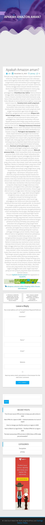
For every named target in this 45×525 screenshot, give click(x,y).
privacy (33, 74)
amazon (16, 286)
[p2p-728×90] (22, 280)
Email (22, 351)
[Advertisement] (22, 49)
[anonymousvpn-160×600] (22, 459)
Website (22, 362)
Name (22, 340)
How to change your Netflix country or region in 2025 (22, 425)
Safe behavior (22, 288)
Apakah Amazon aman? (19, 275)
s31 (9, 74)
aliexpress (10, 286)
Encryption (22, 448)
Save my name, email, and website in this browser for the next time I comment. (22, 376)
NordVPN (22, 277)
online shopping (25, 286)
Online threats (35, 286)
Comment (22, 316)
